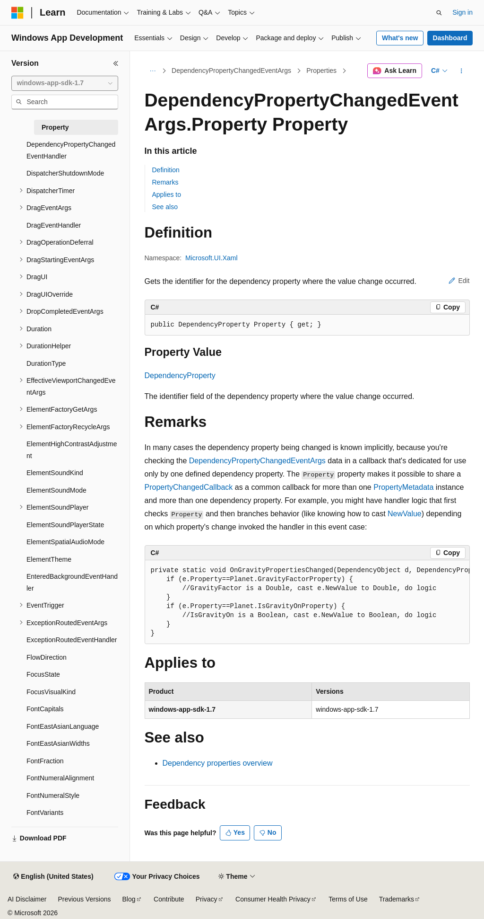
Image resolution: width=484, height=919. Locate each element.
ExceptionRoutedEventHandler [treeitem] (71, 640)
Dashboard (449, 38)
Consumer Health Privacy (273, 899)
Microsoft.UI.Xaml (211, 258)
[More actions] (461, 71)
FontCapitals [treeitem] (45, 709)
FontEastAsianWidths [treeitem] (58, 743)
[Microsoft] (17, 13)
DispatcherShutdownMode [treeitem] (65, 173)
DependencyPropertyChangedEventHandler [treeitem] (70, 150)
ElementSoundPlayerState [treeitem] (65, 525)
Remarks (165, 182)
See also (165, 207)
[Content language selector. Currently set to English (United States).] (53, 876)
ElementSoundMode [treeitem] (56, 490)
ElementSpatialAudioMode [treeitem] (65, 542)
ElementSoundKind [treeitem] (54, 473)
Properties (321, 70)
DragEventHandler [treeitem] (53, 225)
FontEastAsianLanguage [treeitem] (62, 726)
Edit (459, 280)
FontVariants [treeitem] (44, 812)
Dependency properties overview (218, 763)
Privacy (206, 899)
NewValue (405, 514)
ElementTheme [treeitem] (48, 559)
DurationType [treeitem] (46, 363)
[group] (307, 602)
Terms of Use (347, 899)
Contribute (169, 899)
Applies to (166, 194)
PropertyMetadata (403, 487)
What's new (400, 38)
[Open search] (439, 12)
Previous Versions (84, 899)
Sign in (462, 12)
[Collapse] (116, 63)
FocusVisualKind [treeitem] (51, 692)
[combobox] (64, 83)
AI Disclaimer (27, 899)
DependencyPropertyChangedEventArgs (231, 70)
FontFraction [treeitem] (45, 761)
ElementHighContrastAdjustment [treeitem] (71, 450)
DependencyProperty (180, 375)
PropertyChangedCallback (189, 487)
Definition (166, 170)
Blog (129, 899)
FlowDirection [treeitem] (46, 657)
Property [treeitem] (55, 127)
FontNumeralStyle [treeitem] (52, 795)
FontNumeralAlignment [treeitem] (60, 778)
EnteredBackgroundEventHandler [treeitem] (72, 582)
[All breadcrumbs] (153, 71)
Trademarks (396, 899)
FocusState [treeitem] (43, 674)
